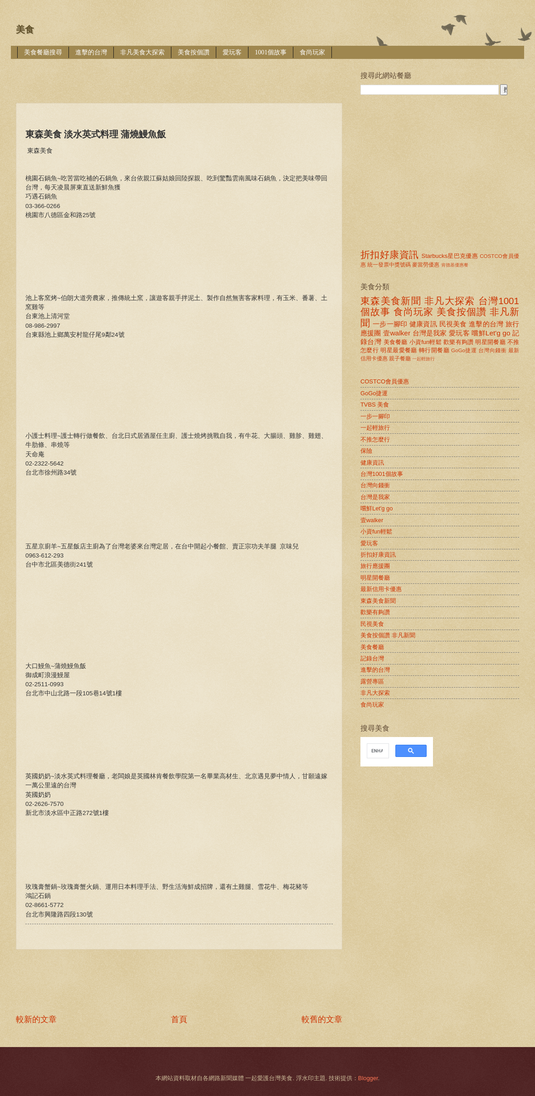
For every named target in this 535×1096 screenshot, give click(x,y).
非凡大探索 (449, 301)
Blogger (368, 1078)
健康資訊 (423, 324)
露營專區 (372, 681)
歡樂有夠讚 (458, 342)
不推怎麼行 (375, 439)
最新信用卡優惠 (381, 589)
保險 (366, 450)
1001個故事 (271, 52)
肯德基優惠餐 (454, 264)
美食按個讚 (193, 52)
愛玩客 (232, 52)
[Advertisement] (181, 74)
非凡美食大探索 (142, 52)
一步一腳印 (390, 324)
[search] (377, 751)
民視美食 (453, 324)
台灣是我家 (430, 333)
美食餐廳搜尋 (43, 52)
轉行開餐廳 (434, 350)
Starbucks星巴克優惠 (450, 255)
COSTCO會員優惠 (384, 381)
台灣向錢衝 (492, 350)
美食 (25, 29)
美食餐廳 (396, 342)
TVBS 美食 (374, 404)
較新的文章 (36, 1019)
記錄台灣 (372, 658)
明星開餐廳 (490, 342)
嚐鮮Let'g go (491, 333)
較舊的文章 (322, 1019)
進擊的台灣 (91, 52)
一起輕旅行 (423, 358)
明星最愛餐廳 (398, 350)
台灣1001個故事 (381, 473)
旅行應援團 (375, 566)
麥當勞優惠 (425, 264)
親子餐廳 (400, 358)
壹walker (396, 333)
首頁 (179, 1019)
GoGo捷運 (464, 350)
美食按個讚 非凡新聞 (387, 635)
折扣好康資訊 (389, 254)
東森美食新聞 (390, 301)
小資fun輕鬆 (425, 342)
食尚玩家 (312, 52)
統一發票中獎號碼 (389, 264)
